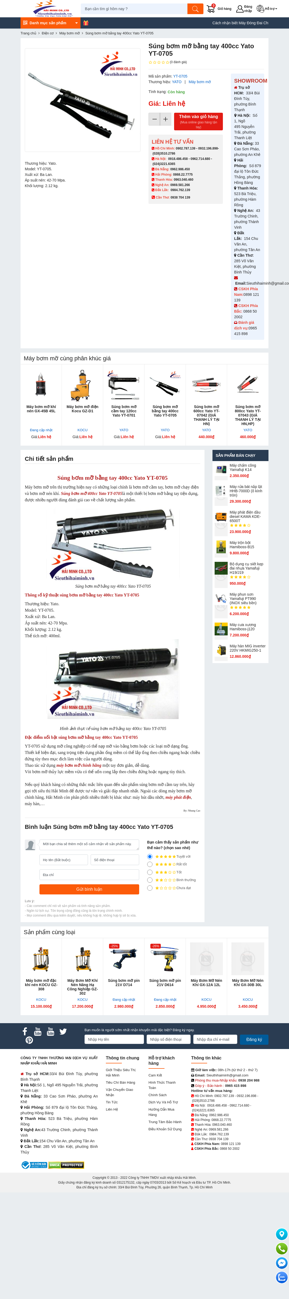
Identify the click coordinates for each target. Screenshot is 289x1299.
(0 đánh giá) (167, 62)
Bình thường (171, 880)
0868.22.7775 (182, 174)
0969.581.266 (180, 185)
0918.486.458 (178, 159)
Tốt (164, 872)
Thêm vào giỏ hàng (198, 122)
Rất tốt (167, 864)
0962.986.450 (180, 169)
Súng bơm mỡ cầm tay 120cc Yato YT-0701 (124, 411)
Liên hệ (112, 1109)
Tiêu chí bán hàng (120, 1082)
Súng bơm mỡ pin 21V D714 (124, 982)
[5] (149, 856)
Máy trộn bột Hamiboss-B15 (242, 544)
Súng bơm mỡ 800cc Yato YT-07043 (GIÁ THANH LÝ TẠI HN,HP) (248, 415)
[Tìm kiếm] (197, 8)
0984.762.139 (180, 190)
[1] (149, 888)
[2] (149, 880)
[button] (268, 8)
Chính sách (157, 1095)
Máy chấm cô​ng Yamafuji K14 (243, 467)
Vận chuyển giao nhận (119, 1092)
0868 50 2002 (229, 1149)
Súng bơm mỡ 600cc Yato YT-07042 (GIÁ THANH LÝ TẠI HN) (207, 415)
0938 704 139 (218, 1139)
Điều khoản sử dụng (165, 1129)
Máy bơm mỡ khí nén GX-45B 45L (41, 409)
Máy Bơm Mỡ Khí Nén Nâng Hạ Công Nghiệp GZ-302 (82, 986)
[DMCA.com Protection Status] (66, 1165)
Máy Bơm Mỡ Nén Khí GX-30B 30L (248, 982)
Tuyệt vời (169, 856)
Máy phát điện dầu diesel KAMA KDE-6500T (245, 516)
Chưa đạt (169, 888)
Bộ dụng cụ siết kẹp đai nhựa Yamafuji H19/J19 (246, 568)
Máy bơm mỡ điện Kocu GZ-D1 (82, 409)
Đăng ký (254, 1039)
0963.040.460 (183, 179)
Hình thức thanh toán (162, 1085)
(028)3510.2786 (163, 153)
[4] (149, 864)
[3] (149, 872)
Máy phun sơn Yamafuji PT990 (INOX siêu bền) (243, 598)
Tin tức (112, 1102)
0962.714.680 (200, 159)
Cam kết (155, 1075)
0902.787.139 (185, 148)
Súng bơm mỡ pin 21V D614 (165, 982)
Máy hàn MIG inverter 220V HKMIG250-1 (248, 648)
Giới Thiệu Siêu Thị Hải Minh (120, 1072)
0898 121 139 (230, 1144)
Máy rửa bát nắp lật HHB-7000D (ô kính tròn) (246, 491)
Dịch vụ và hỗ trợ (163, 1102)
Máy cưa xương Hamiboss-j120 (243, 627)
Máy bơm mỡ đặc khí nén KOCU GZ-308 (41, 984)
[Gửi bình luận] (89, 889)
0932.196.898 (208, 148)
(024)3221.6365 (163, 164)
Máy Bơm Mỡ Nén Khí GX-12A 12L (206, 982)
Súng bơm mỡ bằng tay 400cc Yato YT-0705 (165, 411)
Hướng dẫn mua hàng (161, 1112)
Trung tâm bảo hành (165, 1122)
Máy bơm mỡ (200, 82)
